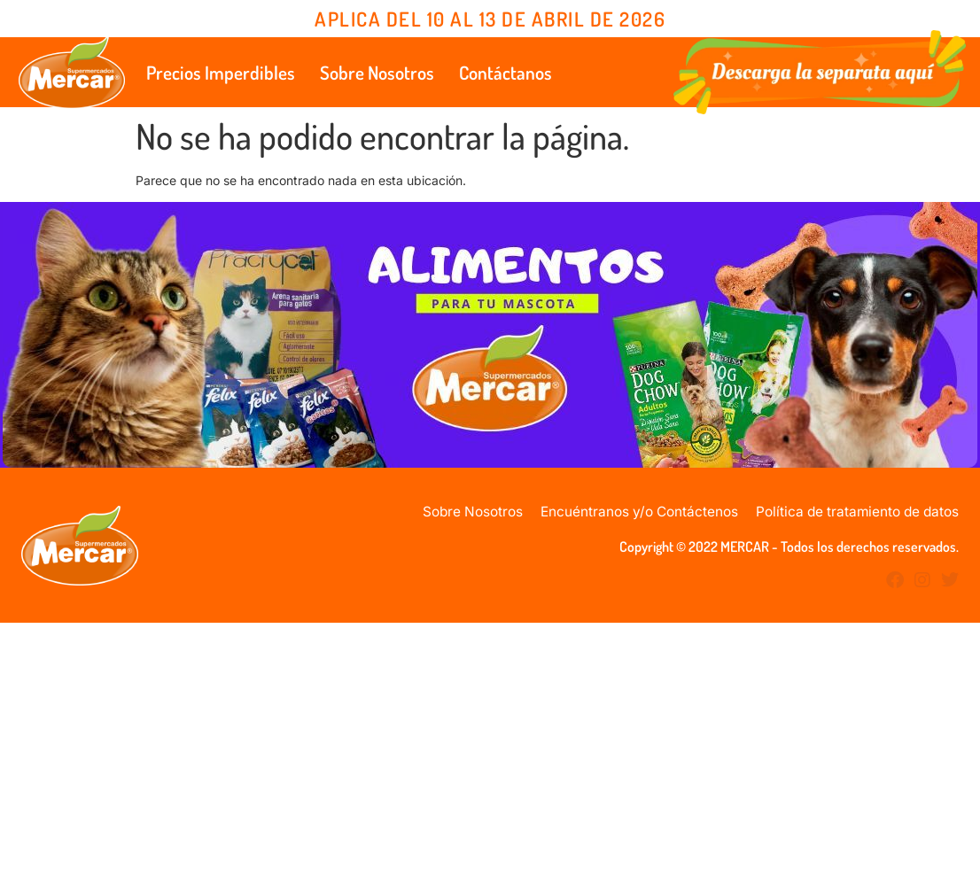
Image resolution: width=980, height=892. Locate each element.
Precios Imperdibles (220, 72)
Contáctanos (505, 72)
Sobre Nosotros (377, 72)
